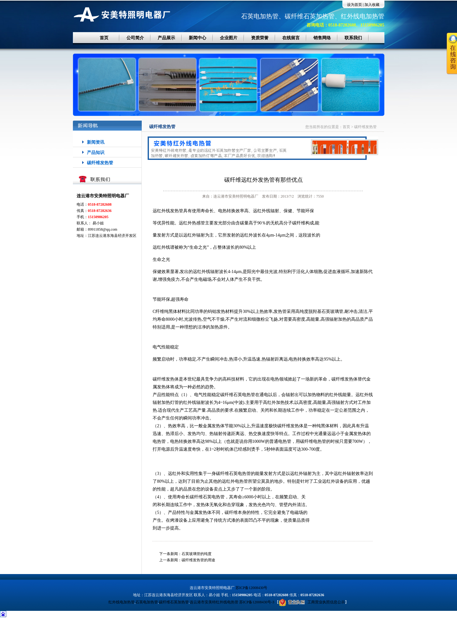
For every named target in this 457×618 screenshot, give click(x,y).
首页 (104, 38)
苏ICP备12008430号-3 (256, 602)
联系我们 (353, 38)
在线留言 (291, 38)
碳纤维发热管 (100, 162)
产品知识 (95, 152)
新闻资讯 (95, 142)
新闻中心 (197, 38)
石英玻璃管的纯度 (197, 554)
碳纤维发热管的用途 (198, 560)
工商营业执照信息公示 (312, 602)
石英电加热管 (147, 602)
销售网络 (322, 38)
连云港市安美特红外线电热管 (214, 602)
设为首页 (354, 4)
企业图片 (228, 38)
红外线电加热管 (121, 602)
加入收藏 (371, 4)
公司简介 (135, 38)
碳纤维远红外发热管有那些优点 (263, 180)
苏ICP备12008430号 (252, 588)
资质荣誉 (260, 38)
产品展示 (166, 38)
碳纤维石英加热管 (174, 602)
